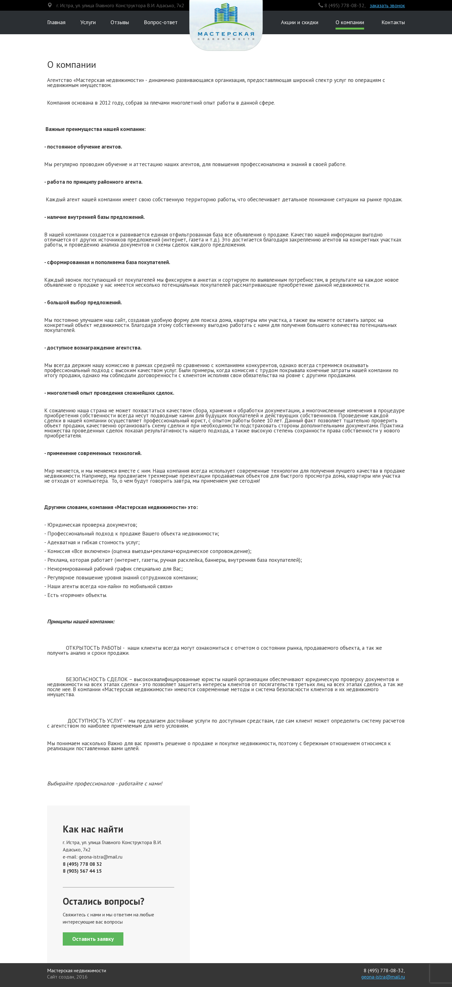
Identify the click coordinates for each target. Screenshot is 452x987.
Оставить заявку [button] (93, 938)
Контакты (393, 22)
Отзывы (119, 22)
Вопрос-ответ (161, 22)
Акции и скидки (299, 22)
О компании (350, 22)
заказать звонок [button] (387, 5)
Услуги (88, 22)
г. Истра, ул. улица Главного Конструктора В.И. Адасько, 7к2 (120, 5)
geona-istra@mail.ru (383, 976)
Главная (56, 22)
